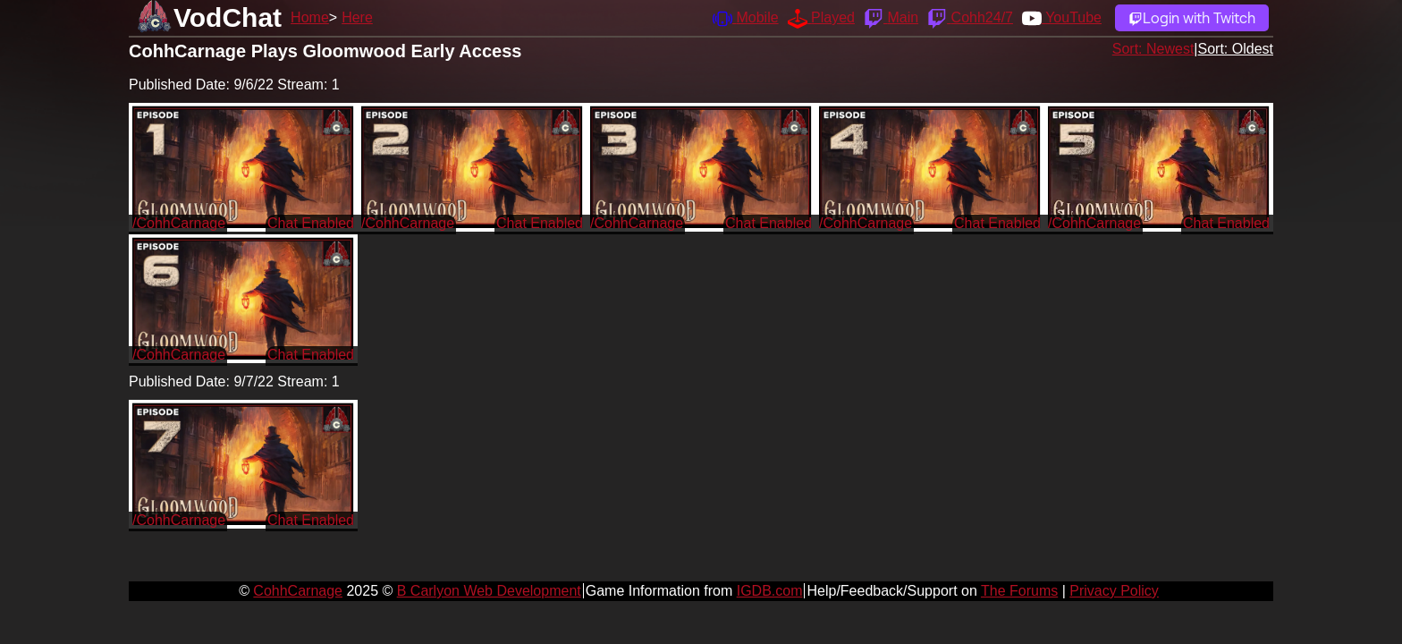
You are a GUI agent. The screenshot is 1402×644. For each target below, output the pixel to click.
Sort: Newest (1153, 48)
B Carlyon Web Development (489, 590)
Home (310, 17)
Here (357, 17)
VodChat (227, 17)
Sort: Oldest (1235, 48)
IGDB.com (770, 590)
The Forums (1019, 590)
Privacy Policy (1114, 590)
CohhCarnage (297, 590)
